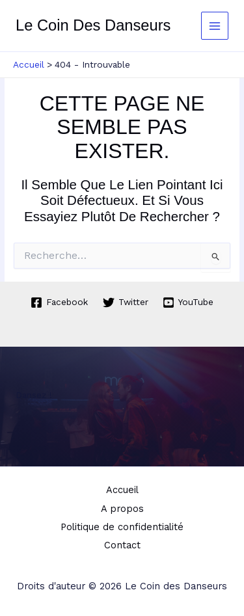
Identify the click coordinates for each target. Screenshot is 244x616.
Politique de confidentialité (122, 527)
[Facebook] (59, 302)
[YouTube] (188, 302)
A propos (122, 509)
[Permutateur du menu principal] (215, 26)
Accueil (122, 490)
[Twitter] (125, 302)
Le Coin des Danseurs (93, 25)
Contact (122, 545)
